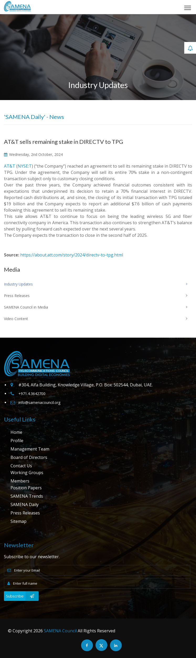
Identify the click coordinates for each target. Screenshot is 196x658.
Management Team (29, 449)
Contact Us (21, 466)
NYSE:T (25, 166)
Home (16, 432)
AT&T (9, 166)
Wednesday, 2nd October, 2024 (33, 154)
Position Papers (26, 488)
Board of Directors (28, 457)
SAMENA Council (60, 631)
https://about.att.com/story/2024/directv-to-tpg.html (71, 255)
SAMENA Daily (24, 504)
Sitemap (18, 521)
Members (19, 481)
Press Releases (25, 513)
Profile (16, 440)
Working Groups (26, 472)
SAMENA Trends (26, 496)
